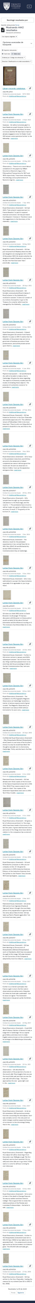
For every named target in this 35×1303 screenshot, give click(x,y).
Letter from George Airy (13, 114)
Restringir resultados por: (17, 20)
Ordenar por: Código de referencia (13, 57)
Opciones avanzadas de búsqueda (13, 43)
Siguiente (21, 1293)
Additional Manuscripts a (17, 96)
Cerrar (17, 25)
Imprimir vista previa (9, 50)
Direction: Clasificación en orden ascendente (16, 61)
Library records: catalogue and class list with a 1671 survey (15, 88)
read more (14, 138)
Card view (6, 54)
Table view (16, 54)
